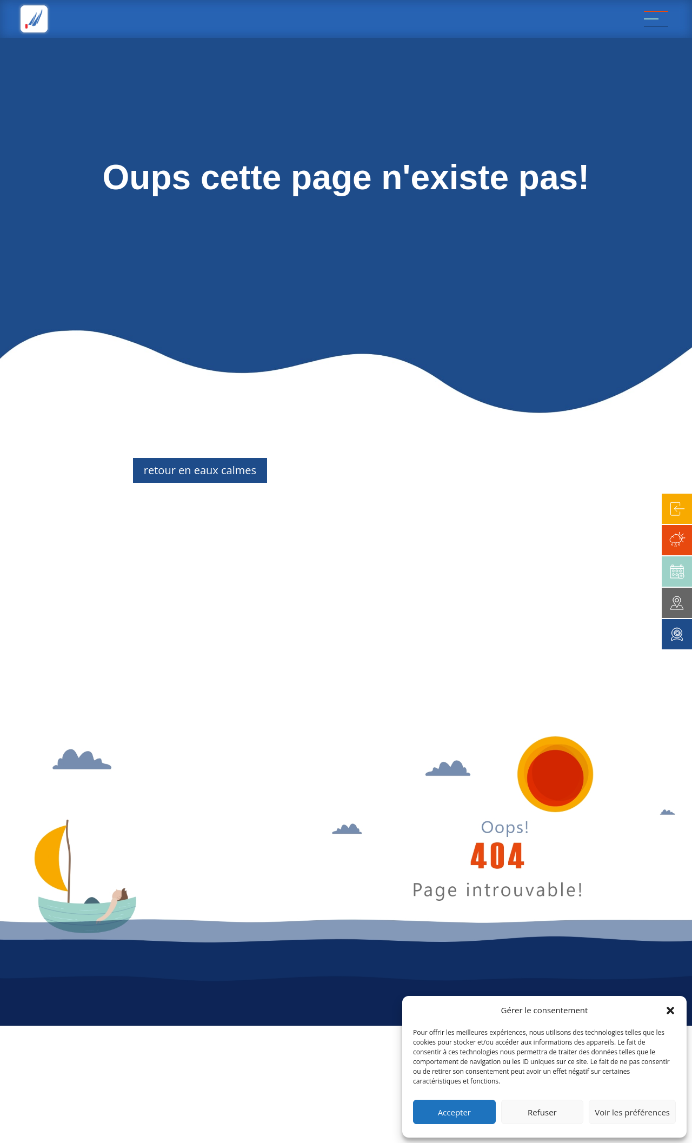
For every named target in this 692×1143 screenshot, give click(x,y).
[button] (670, 1010)
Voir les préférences (632, 1112)
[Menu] (656, 19)
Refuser (542, 1112)
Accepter (454, 1112)
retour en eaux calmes (200, 470)
